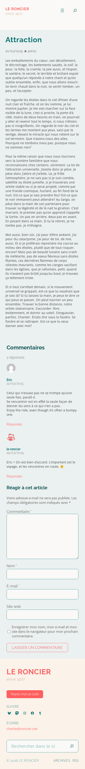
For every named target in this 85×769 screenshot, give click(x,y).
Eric (9, 380)
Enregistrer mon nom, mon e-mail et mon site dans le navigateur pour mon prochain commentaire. (45, 631)
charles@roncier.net (22, 729)
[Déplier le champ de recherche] (75, 11)
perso (32, 51)
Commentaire (19, 511)
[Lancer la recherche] (72, 746)
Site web (14, 606)
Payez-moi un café (25, 694)
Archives (61, 760)
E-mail (13, 586)
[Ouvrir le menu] (62, 10)
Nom (12, 566)
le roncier (17, 9)
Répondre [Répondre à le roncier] (14, 476)
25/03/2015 (15, 453)
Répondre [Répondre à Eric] (14, 424)
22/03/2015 (15, 383)
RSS (76, 760)
